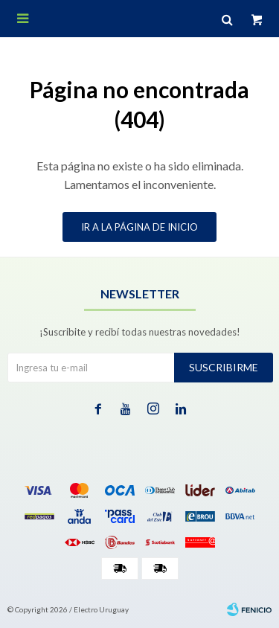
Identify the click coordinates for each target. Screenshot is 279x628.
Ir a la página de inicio (139, 227)
